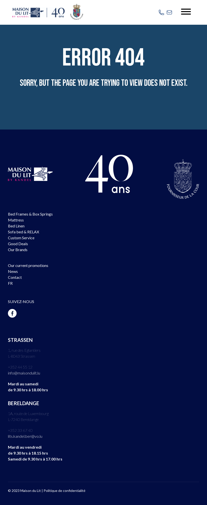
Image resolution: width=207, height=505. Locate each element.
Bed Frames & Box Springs (30, 214)
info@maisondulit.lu (24, 373)
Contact (15, 277)
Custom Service (21, 237)
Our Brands (17, 249)
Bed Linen (16, 225)
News (13, 271)
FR (10, 283)
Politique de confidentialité (64, 490)
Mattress (16, 220)
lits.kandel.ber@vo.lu (25, 436)
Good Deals (18, 243)
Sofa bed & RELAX (23, 231)
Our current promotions (28, 265)
